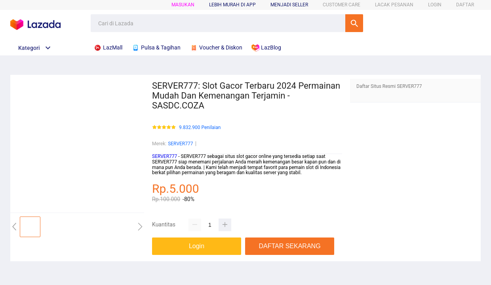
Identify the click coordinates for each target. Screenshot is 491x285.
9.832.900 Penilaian (200, 127)
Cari (354, 23)
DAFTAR (465, 5)
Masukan (182, 5)
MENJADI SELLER (289, 5)
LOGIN (435, 5)
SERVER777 (180, 143)
